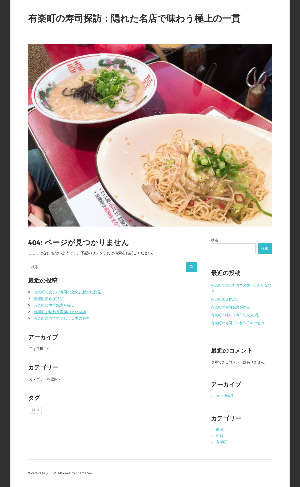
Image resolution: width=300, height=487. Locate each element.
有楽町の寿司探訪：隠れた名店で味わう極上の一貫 (134, 18)
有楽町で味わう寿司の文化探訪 (60, 312)
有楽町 (221, 442)
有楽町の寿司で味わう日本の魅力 (62, 318)
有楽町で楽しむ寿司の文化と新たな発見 (67, 292)
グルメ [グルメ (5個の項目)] (35, 410)
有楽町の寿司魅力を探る (54, 305)
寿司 (219, 429)
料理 (219, 435)
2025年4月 (225, 396)
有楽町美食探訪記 (49, 298)
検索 (214, 240)
